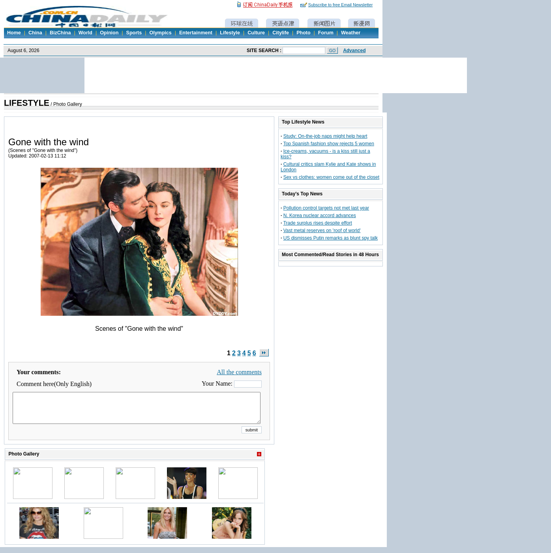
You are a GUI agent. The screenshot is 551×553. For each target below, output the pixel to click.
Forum (326, 33)
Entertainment (195, 33)
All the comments (239, 372)
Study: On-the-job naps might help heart (325, 136)
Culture (256, 33)
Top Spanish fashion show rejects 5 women (328, 143)
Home (14, 33)
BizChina (60, 33)
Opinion (109, 33)
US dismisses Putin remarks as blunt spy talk (330, 238)
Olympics (160, 33)
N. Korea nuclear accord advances (319, 215)
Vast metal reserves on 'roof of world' (322, 230)
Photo (303, 33)
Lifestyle (230, 33)
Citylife (280, 33)
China (35, 33)
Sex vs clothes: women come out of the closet (331, 177)
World (85, 33)
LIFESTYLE (26, 103)
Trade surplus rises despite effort (317, 223)
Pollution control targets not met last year (326, 208)
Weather (350, 33)
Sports (134, 33)
